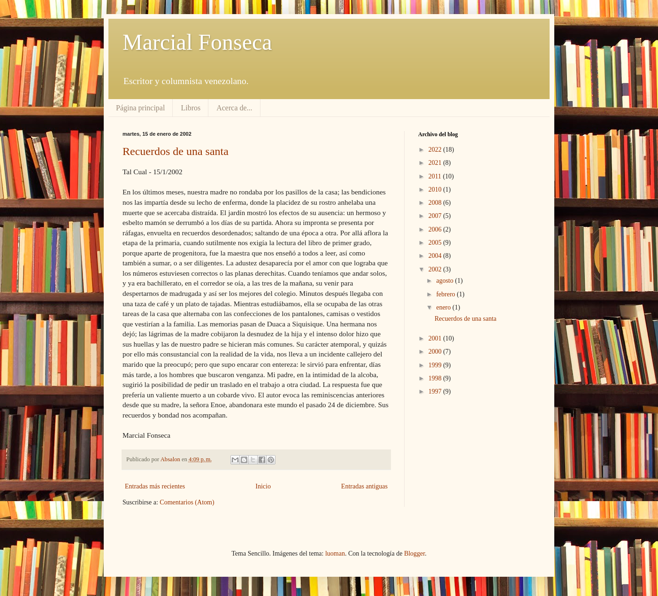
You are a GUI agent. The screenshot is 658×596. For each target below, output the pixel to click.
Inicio (263, 486)
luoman (335, 553)
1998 (436, 378)
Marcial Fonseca (197, 42)
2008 (436, 202)
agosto (445, 280)
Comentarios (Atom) (187, 502)
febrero (446, 294)
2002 (436, 269)
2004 (436, 255)
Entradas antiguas (364, 486)
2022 (436, 149)
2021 (436, 162)
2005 (436, 242)
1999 (436, 365)
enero (444, 307)
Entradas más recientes (155, 486)
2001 (436, 338)
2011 (435, 176)
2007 (436, 215)
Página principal (140, 108)
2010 (436, 189)
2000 (436, 351)
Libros (190, 108)
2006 (436, 229)
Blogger (414, 553)
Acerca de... (234, 108)
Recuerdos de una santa (175, 151)
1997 (436, 391)
